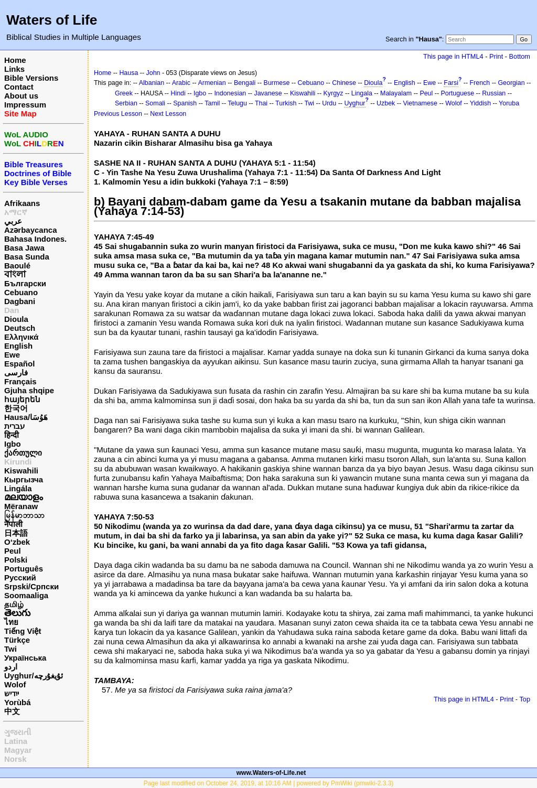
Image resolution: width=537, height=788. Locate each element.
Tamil (212, 103)
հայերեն (22, 399)
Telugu (237, 103)
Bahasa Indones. (35, 238)
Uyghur (354, 103)
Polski (15, 559)
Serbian (126, 103)
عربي (13, 221)
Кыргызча (23, 479)
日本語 (16, 532)
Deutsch (19, 327)
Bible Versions (31, 77)
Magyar (18, 750)
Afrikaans (22, 203)
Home (15, 60)
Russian (494, 93)
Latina (15, 741)
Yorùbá (17, 702)
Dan (11, 310)
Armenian (211, 83)
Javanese (268, 93)
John (153, 73)
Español (19, 363)
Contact (19, 86)
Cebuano (21, 292)
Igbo (12, 443)
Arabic (181, 83)
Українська (25, 657)
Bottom (519, 56)
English (18, 345)
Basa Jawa (24, 247)
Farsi (451, 83)
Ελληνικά (21, 336)
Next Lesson (168, 113)
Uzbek (386, 103)
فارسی (16, 372)
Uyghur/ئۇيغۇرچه (33, 675)
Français (20, 381)
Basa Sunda (26, 256)
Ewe (12, 354)
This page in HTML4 (453, 56)
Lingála (18, 488)
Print (496, 56)
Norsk (15, 758)
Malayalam (396, 93)
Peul (12, 550)
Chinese (344, 83)
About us (21, 95)
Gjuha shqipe (29, 390)
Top (524, 699)
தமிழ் (14, 604)
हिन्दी (11, 434)
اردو (10, 666)
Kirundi (18, 461)
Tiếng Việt (22, 631)
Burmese (277, 83)
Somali (155, 103)
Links (14, 68)
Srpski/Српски (31, 586)
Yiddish (480, 103)
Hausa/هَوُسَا (26, 417)
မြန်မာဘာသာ (24, 515)
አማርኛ (15, 212)
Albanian (151, 83)
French (480, 83)
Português (23, 568)
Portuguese (458, 93)
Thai (261, 103)
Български (25, 283)
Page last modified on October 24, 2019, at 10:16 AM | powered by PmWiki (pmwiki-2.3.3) (269, 783)
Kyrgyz (333, 93)
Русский (20, 577)
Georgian (511, 83)
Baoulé (17, 265)
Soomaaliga (26, 595)
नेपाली (13, 524)
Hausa (128, 73)
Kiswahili (21, 470)
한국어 (16, 408)
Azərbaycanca (30, 229)
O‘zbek (17, 541)
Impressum (25, 104)
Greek (124, 93)
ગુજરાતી (17, 732)
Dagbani (19, 301)
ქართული (23, 452)
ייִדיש (11, 693)
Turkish (285, 103)
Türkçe (17, 639)
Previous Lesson (118, 113)
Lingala (361, 93)
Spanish (185, 103)
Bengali (245, 83)
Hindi (177, 93)
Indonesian (230, 93)
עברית (14, 426)
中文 (12, 711)
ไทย (11, 622)
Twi (10, 648)
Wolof (15, 684)
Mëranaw (21, 506)
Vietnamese (420, 103)
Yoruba (509, 103)
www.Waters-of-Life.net (271, 772)
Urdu (329, 103)
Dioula (16, 319)
